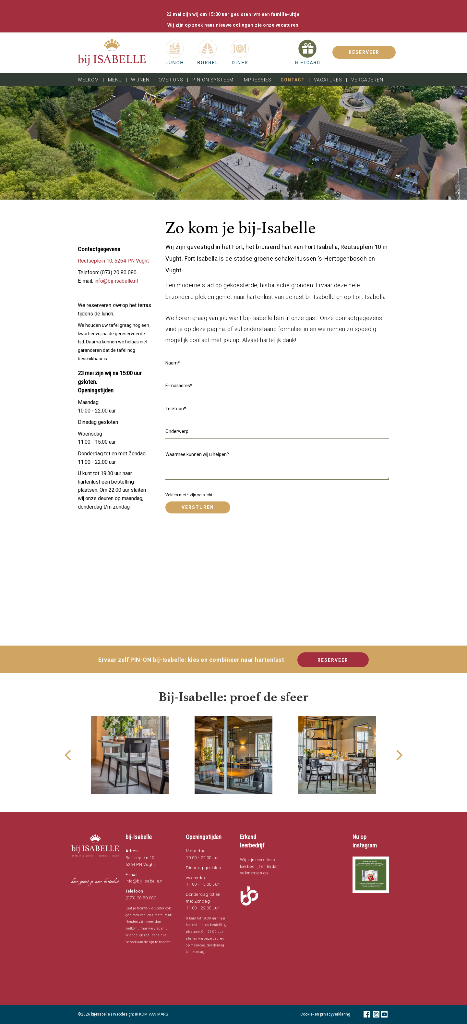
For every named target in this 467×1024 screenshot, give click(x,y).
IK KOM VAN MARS (151, 1014)
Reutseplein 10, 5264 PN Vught (113, 261)
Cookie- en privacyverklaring (325, 1014)
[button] (371, 875)
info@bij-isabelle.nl (116, 281)
